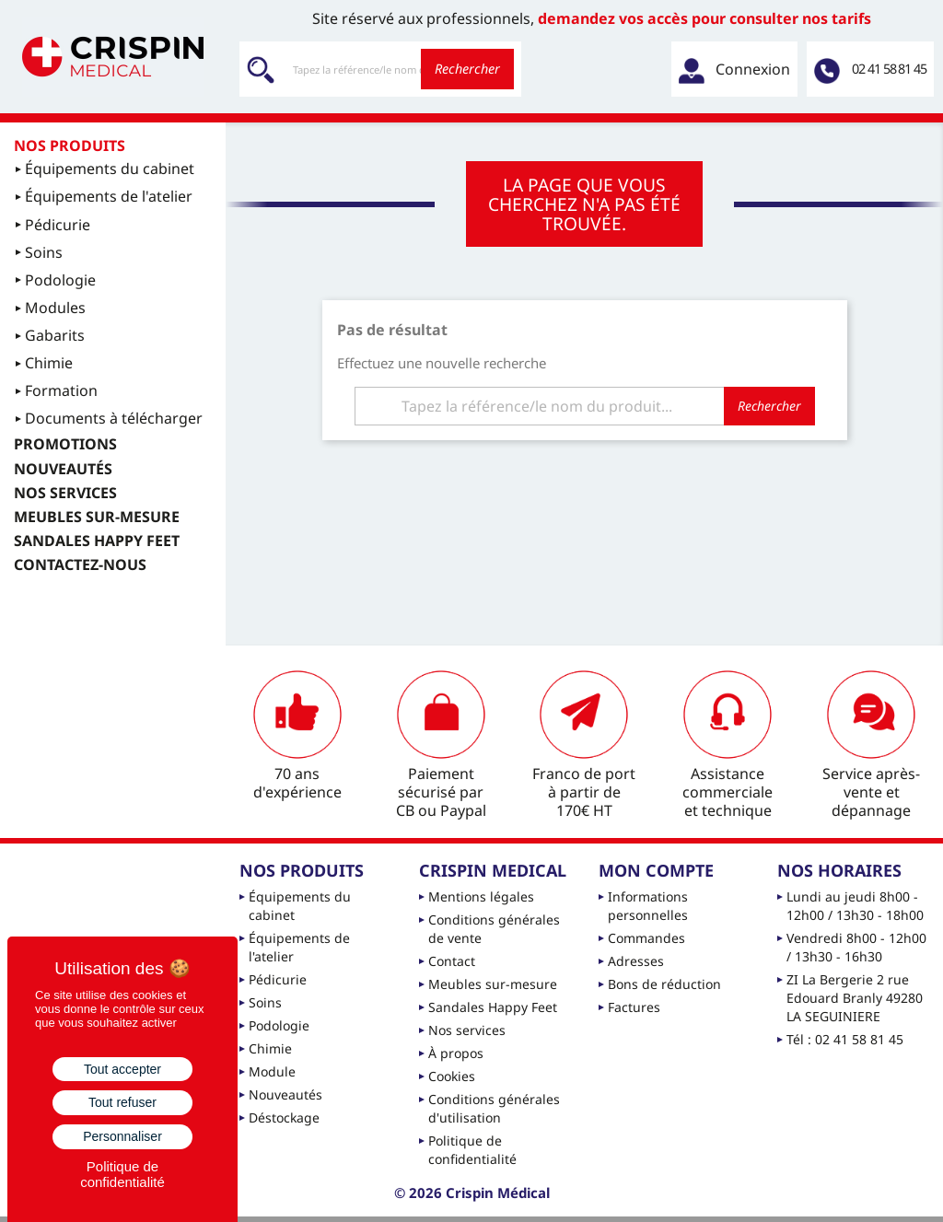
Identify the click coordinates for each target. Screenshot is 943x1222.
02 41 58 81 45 (889, 68)
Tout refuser (122, 1102)
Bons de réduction (664, 984)
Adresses (636, 961)
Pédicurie (278, 979)
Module (272, 1071)
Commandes (646, 938)
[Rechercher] (380, 69)
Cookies (451, 1076)
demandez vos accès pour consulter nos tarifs (704, 18)
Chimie (270, 1048)
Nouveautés (285, 1094)
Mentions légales (481, 896)
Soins (265, 1002)
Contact (451, 961)
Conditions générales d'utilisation (494, 1108)
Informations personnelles (648, 906)
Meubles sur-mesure (492, 984)
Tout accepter (122, 1069)
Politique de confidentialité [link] (122, 1174)
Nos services (467, 1030)
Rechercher (467, 68)
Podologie (279, 1025)
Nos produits (69, 145)
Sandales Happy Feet (492, 1007)
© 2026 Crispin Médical (472, 1192)
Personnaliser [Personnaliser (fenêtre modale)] (122, 1136)
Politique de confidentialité (472, 1150)
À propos (455, 1053)
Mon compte (656, 870)
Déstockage (284, 1117)
